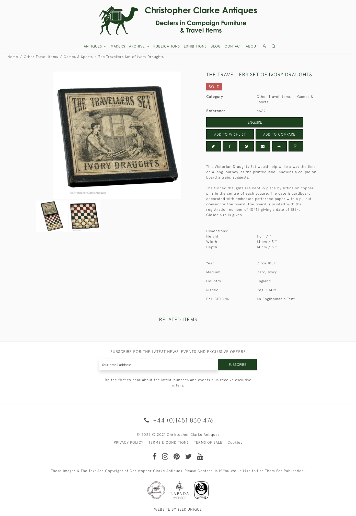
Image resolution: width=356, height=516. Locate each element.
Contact (233, 46)
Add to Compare (279, 134)
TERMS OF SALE (208, 442)
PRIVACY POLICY (128, 442)
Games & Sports (78, 57)
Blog (216, 46)
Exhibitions (195, 46)
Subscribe (237, 364)
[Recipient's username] (159, 364)
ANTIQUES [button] (93, 46)
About (252, 46)
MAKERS (118, 46)
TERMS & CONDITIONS (168, 442)
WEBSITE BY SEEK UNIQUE (178, 509)
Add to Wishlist (230, 134)
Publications (166, 46)
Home (12, 57)
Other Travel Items (41, 57)
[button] (273, 46)
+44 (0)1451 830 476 (178, 420)
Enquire (255, 122)
